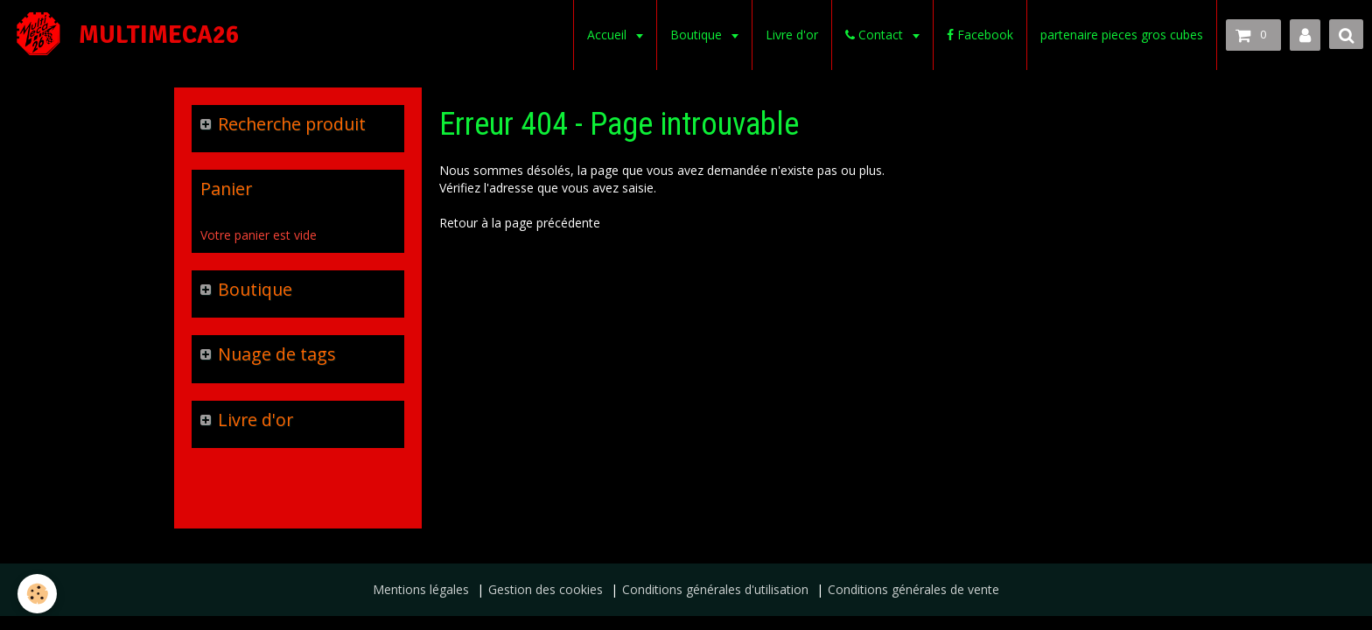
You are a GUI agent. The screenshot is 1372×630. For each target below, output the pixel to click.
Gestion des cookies (545, 589)
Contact (875, 34)
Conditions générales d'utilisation (715, 589)
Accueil (608, 34)
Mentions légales (421, 589)
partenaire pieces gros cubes (1121, 34)
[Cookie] (37, 593)
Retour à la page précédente (519, 222)
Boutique (697, 34)
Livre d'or (792, 34)
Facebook (980, 34)
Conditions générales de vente (913, 589)
